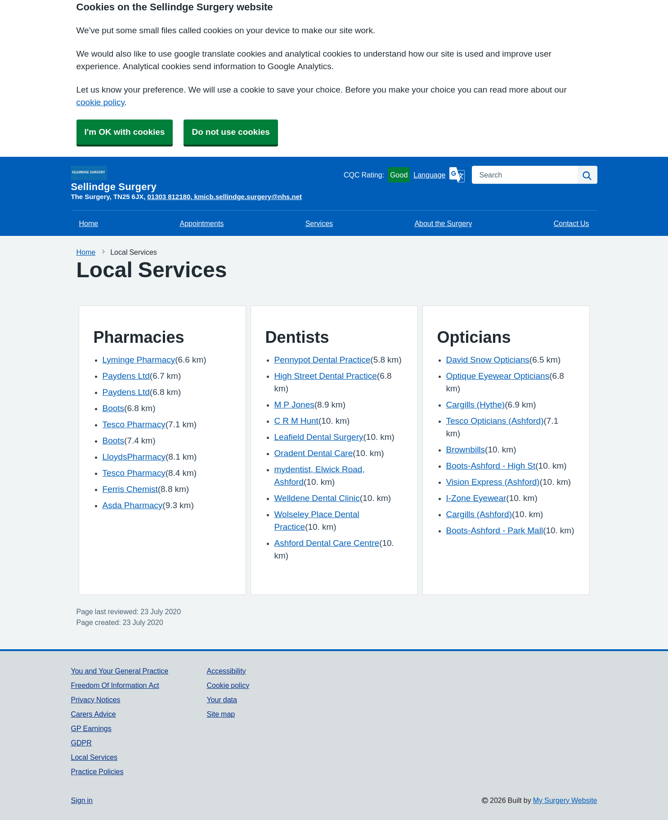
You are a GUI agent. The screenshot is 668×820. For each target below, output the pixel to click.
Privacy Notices (96, 699)
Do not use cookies (230, 132)
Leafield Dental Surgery (318, 437)
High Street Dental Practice (325, 376)
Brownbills (465, 449)
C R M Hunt (296, 421)
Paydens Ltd (126, 376)
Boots (114, 408)
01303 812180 (168, 196)
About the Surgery (443, 223)
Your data (221, 699)
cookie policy (100, 102)
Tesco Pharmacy (134, 424)
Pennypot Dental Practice (322, 359)
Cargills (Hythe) (475, 404)
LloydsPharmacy (134, 456)
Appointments (202, 223)
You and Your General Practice (120, 670)
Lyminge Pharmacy (139, 359)
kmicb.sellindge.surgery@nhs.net (248, 196)
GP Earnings (91, 728)
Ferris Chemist (130, 489)
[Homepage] (205, 179)
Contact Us (571, 223)
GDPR (81, 742)
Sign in (82, 800)
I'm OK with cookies (125, 132)
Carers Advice (93, 714)
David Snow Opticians (487, 359)
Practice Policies (97, 771)
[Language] (438, 175)
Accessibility (226, 670)
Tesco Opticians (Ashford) (495, 421)
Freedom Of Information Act (115, 685)
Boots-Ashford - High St (491, 465)
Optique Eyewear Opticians (498, 376)
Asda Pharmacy (133, 505)
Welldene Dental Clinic (317, 498)
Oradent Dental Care (313, 453)
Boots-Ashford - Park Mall (494, 530)
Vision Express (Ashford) (493, 482)
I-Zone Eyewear (476, 498)
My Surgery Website (565, 800)
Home (89, 223)
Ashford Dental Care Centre (327, 543)
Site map (220, 714)
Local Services (94, 757)
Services (319, 223)
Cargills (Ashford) (479, 514)
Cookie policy (227, 685)
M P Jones (294, 404)
